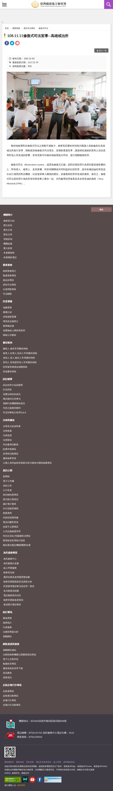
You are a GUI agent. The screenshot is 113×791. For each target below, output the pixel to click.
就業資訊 (7, 677)
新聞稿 (6, 476)
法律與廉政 (9, 420)
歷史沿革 (7, 234)
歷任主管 (7, 229)
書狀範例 (7, 342)
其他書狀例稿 (9, 371)
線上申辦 (57, 762)
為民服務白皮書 (11, 563)
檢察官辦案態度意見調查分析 (17, 581)
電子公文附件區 (10, 659)
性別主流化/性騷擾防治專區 (16, 535)
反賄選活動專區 (10, 695)
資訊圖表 (7, 672)
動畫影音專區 (9, 663)
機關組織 (7, 243)
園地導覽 (7, 618)
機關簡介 (8, 214)
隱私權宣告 (9, 762)
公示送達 (7, 490)
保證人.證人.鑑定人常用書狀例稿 (19, 357)
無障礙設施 (8, 325)
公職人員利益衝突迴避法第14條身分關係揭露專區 (27, 462)
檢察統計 (7, 622)
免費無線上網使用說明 (14, 330)
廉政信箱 (20, 762)
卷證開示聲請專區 (12, 604)
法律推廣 (7, 430)
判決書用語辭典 (10, 444)
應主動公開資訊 (10, 499)
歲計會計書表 (9, 503)
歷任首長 (7, 225)
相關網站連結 (9, 650)
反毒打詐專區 (9, 700)
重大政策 (7, 248)
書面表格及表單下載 (13, 668)
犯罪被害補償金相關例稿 (15, 366)
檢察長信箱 (8, 572)
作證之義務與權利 (12, 407)
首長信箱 (30, 762)
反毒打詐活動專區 (12, 704)
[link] (7, 43)
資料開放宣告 (69, 762)
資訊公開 (7, 470)
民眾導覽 (7, 301)
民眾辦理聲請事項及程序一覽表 (18, 586)
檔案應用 (7, 513)
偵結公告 (7, 485)
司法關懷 (7, 293)
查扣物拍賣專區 (10, 494)
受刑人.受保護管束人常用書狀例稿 (20, 362)
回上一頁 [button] (103, 50)
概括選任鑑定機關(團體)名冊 (17, 545)
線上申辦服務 (10, 567)
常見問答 (7, 389)
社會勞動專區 (9, 289)
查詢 (108, 4)
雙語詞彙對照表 (10, 522)
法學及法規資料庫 (12, 426)
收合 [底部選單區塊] (101, 209)
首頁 (7, 28)
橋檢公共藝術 (9, 335)
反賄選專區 (8, 691)
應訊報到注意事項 (12, 398)
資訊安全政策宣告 (43, 762)
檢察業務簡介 (9, 271)
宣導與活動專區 (10, 453)
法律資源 (7, 435)
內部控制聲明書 (10, 517)
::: (2, 2)
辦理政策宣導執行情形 (14, 540)
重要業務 (16, 28)
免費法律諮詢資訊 (12, 394)
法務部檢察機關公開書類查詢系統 (19, 654)
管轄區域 (7, 239)
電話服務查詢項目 (12, 595)
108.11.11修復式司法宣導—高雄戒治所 (37, 36)
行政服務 (7, 627)
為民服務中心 (10, 558)
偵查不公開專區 (10, 526)
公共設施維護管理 (12, 531)
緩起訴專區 (8, 280)
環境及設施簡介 (10, 321)
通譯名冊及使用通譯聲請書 (16, 577)
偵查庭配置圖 (9, 316)
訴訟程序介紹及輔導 (13, 385)
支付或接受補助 (10, 508)
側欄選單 (4, 4)
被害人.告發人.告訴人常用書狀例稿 (20, 353)
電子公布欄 (8, 481)
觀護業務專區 (9, 275)
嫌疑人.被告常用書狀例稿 (15, 348)
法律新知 (7, 440)
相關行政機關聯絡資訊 (14, 403)
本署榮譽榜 (8, 252)
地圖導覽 (7, 307)
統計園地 (7, 612)
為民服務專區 (10, 552)
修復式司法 (43, 28)
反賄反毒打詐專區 (12, 685)
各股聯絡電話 (10, 257)
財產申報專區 (9, 449)
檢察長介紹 (8, 220)
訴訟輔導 (7, 379)
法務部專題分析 (10, 631)
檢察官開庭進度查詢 (13, 600)
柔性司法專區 (29, 28)
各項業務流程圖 (11, 590)
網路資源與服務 (11, 644)
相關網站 (7, 636)
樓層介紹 (7, 312)
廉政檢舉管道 (9, 458)
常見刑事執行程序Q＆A (14, 412)
